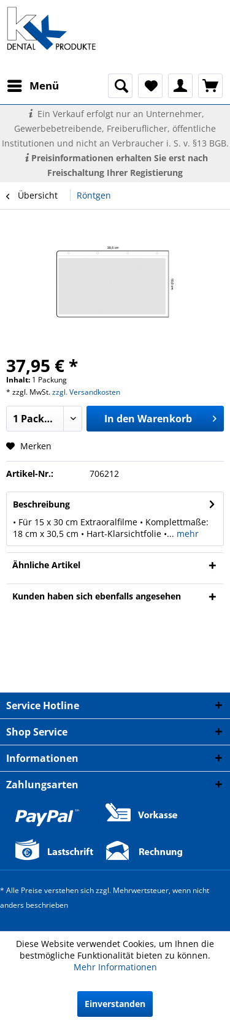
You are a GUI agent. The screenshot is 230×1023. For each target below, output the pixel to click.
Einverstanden (115, 1004)
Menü (33, 84)
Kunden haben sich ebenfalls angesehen (96, 596)
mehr (186, 533)
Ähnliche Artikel (46, 565)
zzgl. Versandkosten (86, 392)
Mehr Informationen (115, 967)
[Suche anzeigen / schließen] (120, 86)
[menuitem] (32, 86)
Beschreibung (41, 504)
